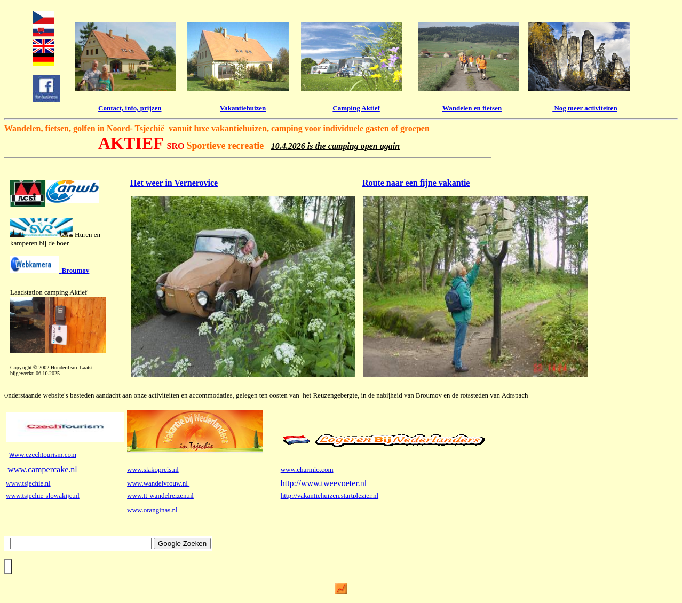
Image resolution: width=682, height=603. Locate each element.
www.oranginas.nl (152, 510)
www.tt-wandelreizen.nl (160, 495)
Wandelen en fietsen (472, 108)
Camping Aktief (355, 108)
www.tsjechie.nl (28, 483)
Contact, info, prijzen (129, 108)
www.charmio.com (307, 469)
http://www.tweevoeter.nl (324, 483)
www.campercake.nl (43, 469)
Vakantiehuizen (243, 108)
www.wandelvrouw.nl (158, 483)
